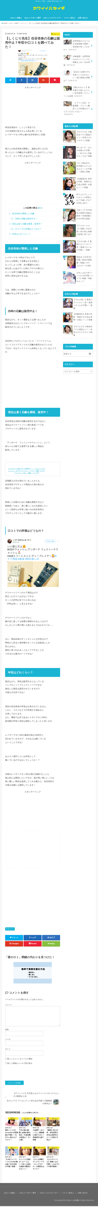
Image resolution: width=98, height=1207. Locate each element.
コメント (8, 1006)
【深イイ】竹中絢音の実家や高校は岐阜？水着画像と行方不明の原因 (84, 214)
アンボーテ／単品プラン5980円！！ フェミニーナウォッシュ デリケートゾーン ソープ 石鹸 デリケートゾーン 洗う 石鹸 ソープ (26, 472)
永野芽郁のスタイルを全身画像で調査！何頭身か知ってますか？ (77, 46)
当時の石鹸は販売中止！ (24, 220)
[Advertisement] (32, 107)
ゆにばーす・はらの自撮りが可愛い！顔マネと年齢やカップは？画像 (84, 151)
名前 (7, 1030)
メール (7, 1040)
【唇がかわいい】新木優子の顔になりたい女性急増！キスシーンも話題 (77, 91)
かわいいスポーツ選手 (32, 19)
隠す (40, 209)
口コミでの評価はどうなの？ (26, 230)
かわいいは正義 (72, 1201)
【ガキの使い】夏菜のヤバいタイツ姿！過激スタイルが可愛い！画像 (84, 245)
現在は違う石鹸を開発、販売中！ (26, 225)
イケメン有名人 (69, 19)
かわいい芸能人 (16, 19)
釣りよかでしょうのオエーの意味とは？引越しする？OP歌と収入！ (84, 198)
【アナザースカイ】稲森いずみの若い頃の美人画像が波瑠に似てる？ (84, 229)
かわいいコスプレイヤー (52, 19)
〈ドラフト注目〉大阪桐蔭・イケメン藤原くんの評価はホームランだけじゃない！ (77, 108)
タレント (11, 930)
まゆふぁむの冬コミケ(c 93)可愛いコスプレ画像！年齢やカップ (84, 276)
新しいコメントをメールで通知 (19, 1060)
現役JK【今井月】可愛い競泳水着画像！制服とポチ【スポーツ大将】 (84, 261)
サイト (7, 1050)
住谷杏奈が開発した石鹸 (21, 214)
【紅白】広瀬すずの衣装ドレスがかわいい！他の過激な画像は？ (77, 76)
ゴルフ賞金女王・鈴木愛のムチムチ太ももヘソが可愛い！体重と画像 (84, 167)
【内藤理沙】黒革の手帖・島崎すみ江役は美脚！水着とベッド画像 (84, 182)
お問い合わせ (83, 19)
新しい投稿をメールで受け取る (19, 1064)
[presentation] (24, 1073)
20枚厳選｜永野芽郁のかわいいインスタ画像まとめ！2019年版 (77, 61)
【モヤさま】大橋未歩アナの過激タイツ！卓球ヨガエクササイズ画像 (84, 135)
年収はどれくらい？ (19, 235)
